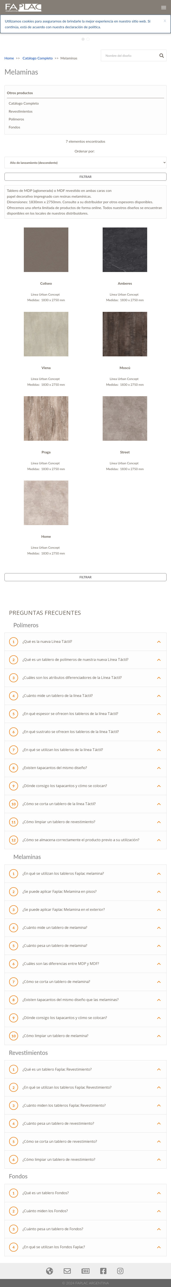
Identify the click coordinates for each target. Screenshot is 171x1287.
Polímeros (16, 119)
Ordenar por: (85, 151)
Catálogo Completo (38, 58)
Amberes (125, 283)
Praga (46, 452)
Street (125, 452)
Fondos (14, 127)
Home (9, 58)
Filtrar (85, 177)
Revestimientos (21, 111)
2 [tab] (89, 39)
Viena (46, 367)
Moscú (125, 367)
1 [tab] (84, 39)
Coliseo (46, 283)
